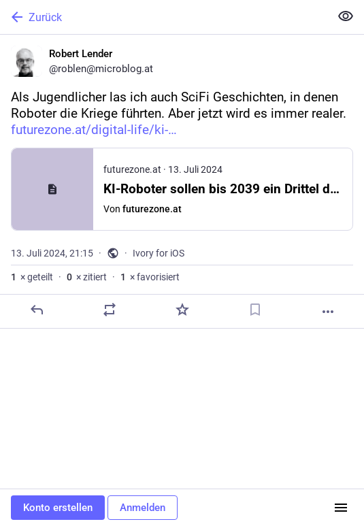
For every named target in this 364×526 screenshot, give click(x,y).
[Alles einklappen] (345, 16)
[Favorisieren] (182, 309)
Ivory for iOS (158, 253)
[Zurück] (163, 17)
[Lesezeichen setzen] (255, 309)
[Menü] (341, 507)
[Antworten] (37, 309)
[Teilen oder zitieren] (109, 309)
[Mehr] (328, 311)
